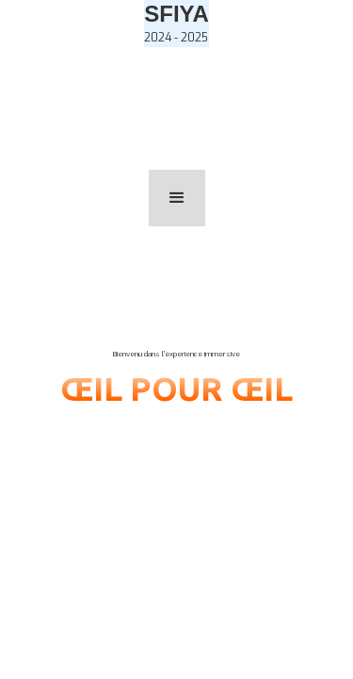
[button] (177, 198)
